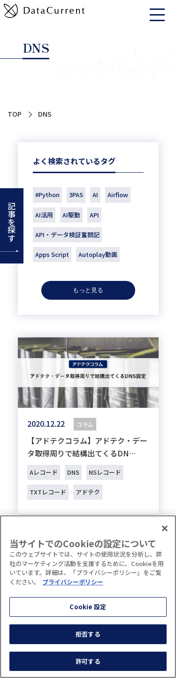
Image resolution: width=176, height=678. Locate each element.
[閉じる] (164, 530)
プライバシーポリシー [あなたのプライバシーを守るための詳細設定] (72, 583)
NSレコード (105, 472)
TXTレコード (48, 491)
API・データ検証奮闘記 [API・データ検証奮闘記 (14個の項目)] (67, 234)
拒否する (88, 635)
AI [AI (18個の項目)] (95, 194)
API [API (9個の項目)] (94, 214)
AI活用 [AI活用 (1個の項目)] (44, 214)
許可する (88, 662)
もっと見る (88, 290)
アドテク (88, 491)
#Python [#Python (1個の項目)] (47, 194)
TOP (15, 114)
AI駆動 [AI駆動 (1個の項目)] (71, 214)
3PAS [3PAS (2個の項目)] (76, 194)
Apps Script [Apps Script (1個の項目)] (52, 254)
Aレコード (44, 472)
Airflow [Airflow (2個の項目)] (117, 194)
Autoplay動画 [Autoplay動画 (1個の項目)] (97, 254)
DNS (73, 472)
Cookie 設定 (87, 608)
